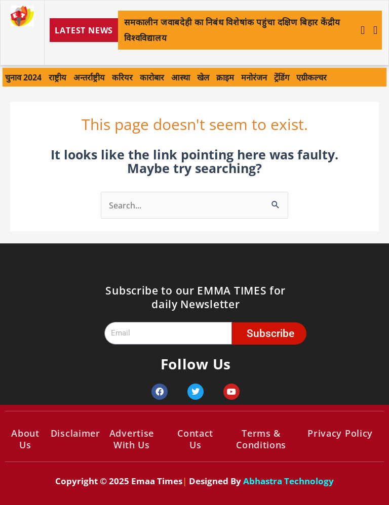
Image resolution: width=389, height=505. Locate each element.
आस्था (180, 77)
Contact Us (195, 439)
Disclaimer (75, 433)
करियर (122, 77)
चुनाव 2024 (23, 77)
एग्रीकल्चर (311, 77)
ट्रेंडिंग (281, 77)
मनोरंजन (254, 77)
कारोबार (152, 77)
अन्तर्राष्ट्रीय (89, 77)
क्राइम (225, 77)
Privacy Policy (340, 433)
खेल (203, 77)
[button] (375, 30)
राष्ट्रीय (57, 77)
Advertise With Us (131, 439)
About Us (25, 439)
